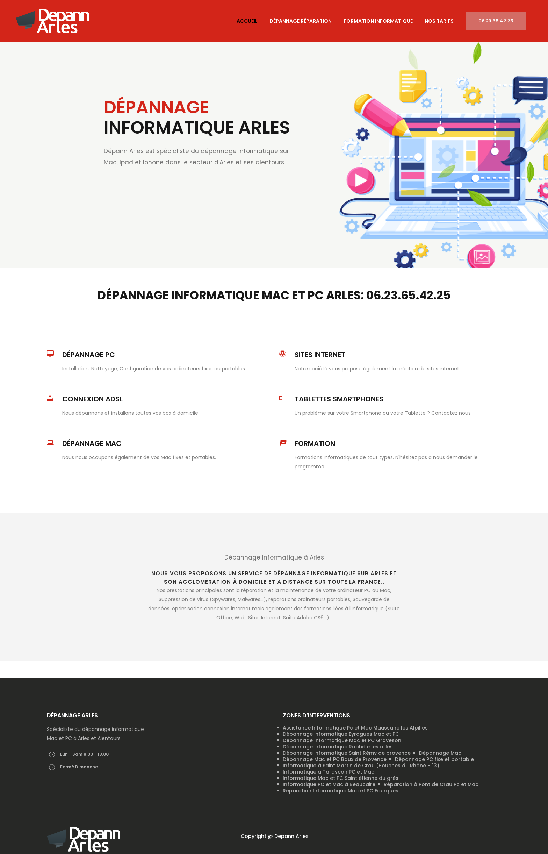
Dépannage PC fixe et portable (434, 759)
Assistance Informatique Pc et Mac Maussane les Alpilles (355, 728)
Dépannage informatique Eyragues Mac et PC (341, 734)
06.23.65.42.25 (495, 20)
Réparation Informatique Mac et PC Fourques (340, 791)
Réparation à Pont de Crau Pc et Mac (431, 784)
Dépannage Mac (440, 753)
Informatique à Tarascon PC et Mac (328, 772)
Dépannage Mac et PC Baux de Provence (335, 759)
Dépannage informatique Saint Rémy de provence (347, 753)
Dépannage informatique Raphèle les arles (338, 746)
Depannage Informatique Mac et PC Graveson (342, 740)
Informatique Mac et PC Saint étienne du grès (340, 778)
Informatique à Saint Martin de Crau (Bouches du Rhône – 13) (361, 765)
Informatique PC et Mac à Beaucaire (329, 784)
